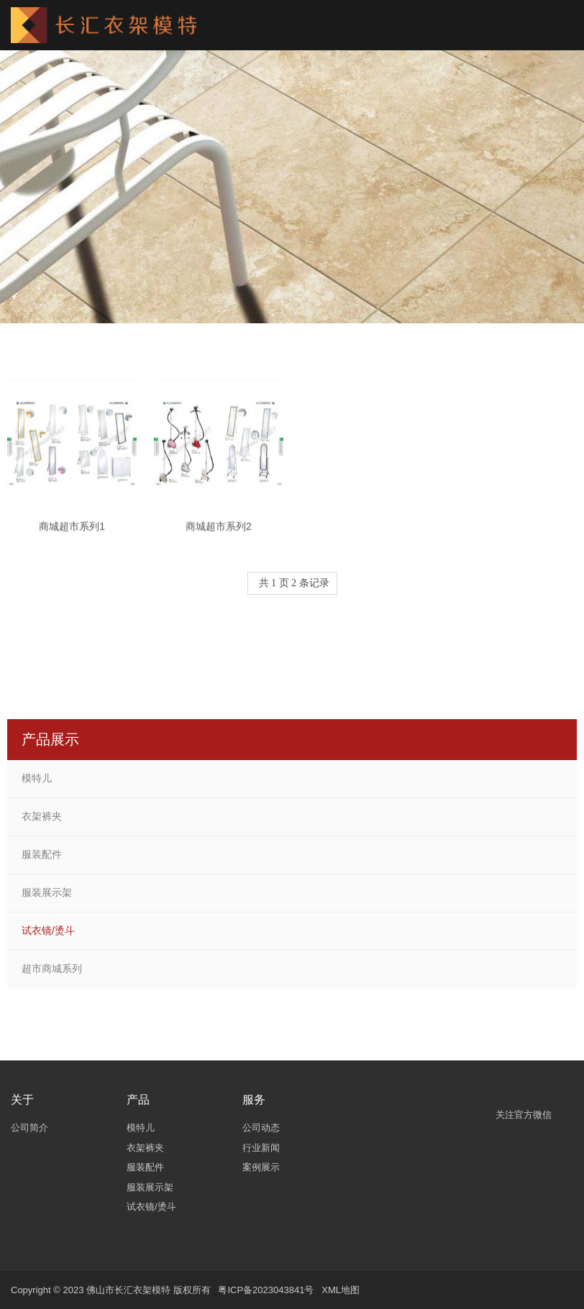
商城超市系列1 (72, 533)
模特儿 (37, 778)
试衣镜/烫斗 (48, 930)
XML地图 (340, 1290)
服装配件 (42, 854)
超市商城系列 (52, 968)
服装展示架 (47, 892)
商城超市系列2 (219, 533)
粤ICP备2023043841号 (266, 1290)
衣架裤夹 (42, 816)
